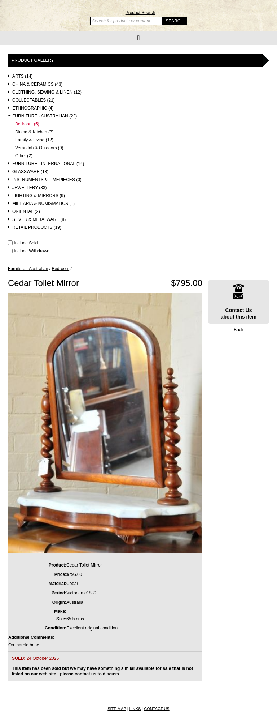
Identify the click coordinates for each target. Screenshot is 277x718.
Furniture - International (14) (48, 164)
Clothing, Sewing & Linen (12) (47, 92)
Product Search (140, 12)
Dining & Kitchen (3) (34, 132)
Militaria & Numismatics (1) (43, 203)
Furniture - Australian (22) (44, 116)
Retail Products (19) (36, 227)
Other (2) (23, 156)
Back (238, 329)
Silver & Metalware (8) (39, 219)
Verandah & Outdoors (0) (39, 148)
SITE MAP (116, 708)
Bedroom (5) (27, 124)
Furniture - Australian (28, 268)
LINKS (135, 708)
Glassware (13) (30, 172)
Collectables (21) (33, 100)
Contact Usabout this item (239, 302)
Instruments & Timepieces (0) (47, 180)
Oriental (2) (26, 211)
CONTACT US (157, 708)
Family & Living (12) (34, 140)
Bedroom (60, 268)
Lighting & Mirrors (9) (38, 195)
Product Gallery (33, 60)
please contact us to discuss (89, 673)
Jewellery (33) (29, 187)
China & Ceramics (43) (37, 84)
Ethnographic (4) (33, 108)
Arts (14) (22, 76)
